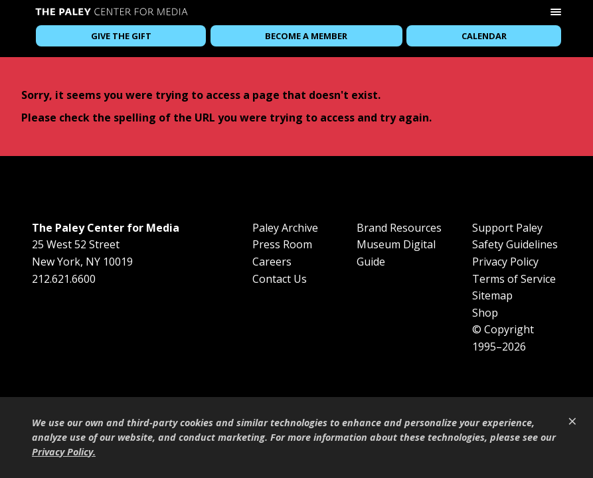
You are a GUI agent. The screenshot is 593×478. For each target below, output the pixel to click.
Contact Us (279, 279)
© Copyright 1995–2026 (503, 338)
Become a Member (306, 36)
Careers (272, 261)
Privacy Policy (505, 261)
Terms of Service (514, 279)
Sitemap (492, 295)
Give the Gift (121, 36)
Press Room (282, 244)
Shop (485, 312)
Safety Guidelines (515, 244)
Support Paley (507, 227)
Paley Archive (285, 227)
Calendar (484, 36)
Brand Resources (399, 227)
